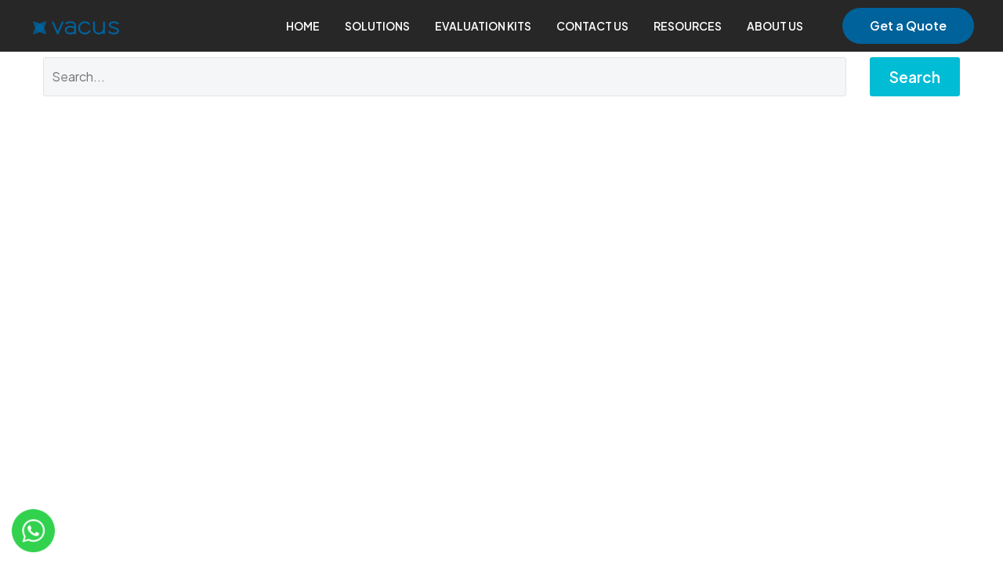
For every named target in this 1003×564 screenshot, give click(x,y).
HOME (303, 26)
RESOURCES (688, 26)
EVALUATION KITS (483, 26)
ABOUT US (775, 26)
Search (914, 76)
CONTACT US (592, 26)
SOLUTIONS (377, 26)
